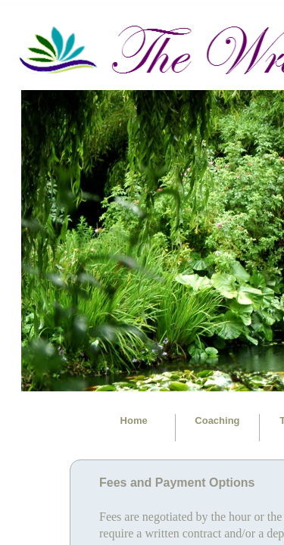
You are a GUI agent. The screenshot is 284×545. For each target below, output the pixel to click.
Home (134, 420)
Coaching (217, 420)
